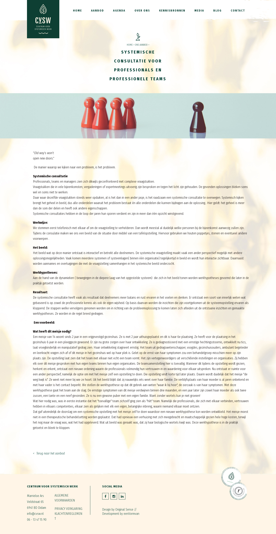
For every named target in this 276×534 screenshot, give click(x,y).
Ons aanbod (141, 44)
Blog (217, 10)
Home (77, 10)
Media (199, 10)
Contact (238, 10)
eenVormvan (131, 514)
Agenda (119, 10)
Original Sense (124, 509)
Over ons (142, 10)
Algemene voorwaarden (65, 498)
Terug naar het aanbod (50, 453)
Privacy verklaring (68, 509)
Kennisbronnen (172, 10)
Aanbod (97, 10)
